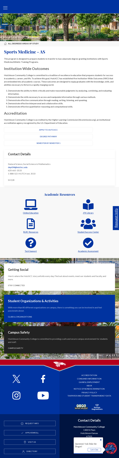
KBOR (89, 385)
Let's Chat (94, 450)
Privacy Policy (89, 392)
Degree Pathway (48, 136)
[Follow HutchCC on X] (16, 379)
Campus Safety (15, 348)
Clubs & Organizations (20, 317)
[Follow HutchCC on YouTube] (43, 396)
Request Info (116, 218)
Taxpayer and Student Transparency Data (89, 396)
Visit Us (30, 442)
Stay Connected (16, 285)
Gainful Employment (89, 382)
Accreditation (89, 375)
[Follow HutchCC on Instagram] (16, 396)
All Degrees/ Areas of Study (21, 43)
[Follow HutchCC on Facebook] (43, 379)
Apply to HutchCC (48, 130)
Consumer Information (89, 379)
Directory (29, 451)
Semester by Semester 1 (48, 143)
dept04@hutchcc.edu (17, 167)
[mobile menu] (5, 8)
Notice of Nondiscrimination (89, 389)
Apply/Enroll (30, 433)
